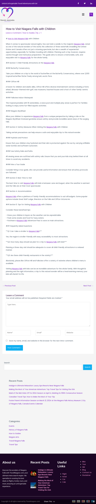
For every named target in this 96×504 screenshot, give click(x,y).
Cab (64, 482)
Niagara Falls (23, 39)
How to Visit (13, 39)
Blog (84, 470)
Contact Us (86, 472)
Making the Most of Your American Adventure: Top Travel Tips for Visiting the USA (42, 389)
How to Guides (29, 33)
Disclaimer (86, 475)
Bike (83, 462)
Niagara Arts (14, 437)
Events (11, 426)
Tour (84, 464)
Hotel (64, 477)
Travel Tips (13, 444)
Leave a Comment (13, 33)
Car (63, 479)
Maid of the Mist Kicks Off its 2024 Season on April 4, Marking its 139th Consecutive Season (46, 393)
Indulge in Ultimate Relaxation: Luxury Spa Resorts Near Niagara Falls (36, 386)
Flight (64, 474)
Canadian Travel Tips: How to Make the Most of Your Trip (32, 397)
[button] (83, 14)
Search (7, 363)
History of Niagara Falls (18, 430)
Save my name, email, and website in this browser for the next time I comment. (41, 341)
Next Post (88, 286)
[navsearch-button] (91, 14)
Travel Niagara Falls (17, 441)
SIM (83, 467)
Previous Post (9, 286)
